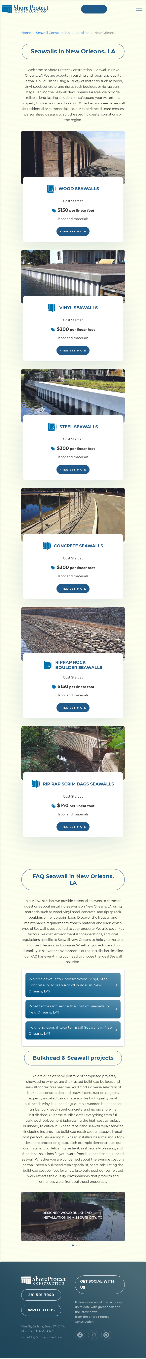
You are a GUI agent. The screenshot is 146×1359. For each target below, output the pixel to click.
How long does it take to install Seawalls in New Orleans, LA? (73, 1050)
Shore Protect (25, 10)
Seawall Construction (53, 34)
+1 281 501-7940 (94, 9)
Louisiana (82, 34)
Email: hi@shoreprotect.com (42, 1338)
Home (26, 34)
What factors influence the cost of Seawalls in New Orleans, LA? (73, 1029)
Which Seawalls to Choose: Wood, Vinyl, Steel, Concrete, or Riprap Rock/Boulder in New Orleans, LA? (73, 1004)
